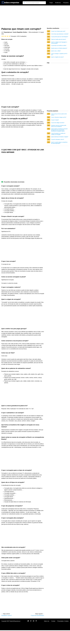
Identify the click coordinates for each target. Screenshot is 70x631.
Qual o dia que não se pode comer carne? (59, 114)
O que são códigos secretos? (57, 122)
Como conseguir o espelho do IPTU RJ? (59, 54)
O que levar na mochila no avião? (58, 45)
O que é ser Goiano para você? (58, 31)
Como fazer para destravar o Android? (59, 34)
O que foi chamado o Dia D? (57, 139)
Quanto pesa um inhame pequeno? (59, 48)
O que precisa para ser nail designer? (59, 36)
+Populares (66, 2)
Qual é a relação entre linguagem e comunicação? (59, 43)
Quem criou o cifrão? (56, 50)
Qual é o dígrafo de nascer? (57, 57)
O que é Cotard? (55, 120)
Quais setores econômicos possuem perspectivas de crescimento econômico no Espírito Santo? (59, 130)
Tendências (58, 2)
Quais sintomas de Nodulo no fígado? (59, 136)
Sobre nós (46, 621)
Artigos (51, 2)
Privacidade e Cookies (63, 621)
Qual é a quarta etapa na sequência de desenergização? (59, 143)
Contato (53, 621)
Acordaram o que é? (6, 615)
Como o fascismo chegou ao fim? (58, 117)
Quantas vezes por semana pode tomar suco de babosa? (58, 126)
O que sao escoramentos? (37, 615)
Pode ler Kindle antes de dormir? (58, 39)
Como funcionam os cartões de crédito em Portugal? (58, 134)
